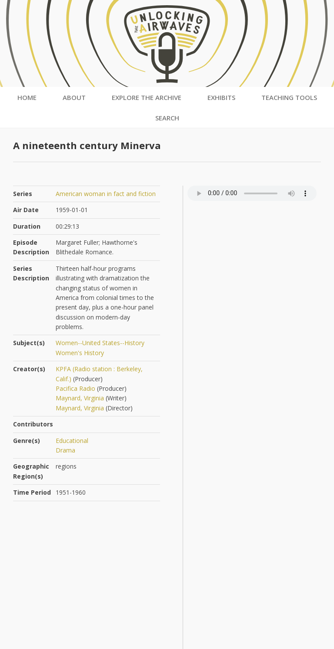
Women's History (80, 353)
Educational (72, 440)
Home (27, 97)
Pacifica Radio (75, 388)
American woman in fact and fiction (106, 194)
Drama (65, 450)
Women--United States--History (100, 343)
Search (167, 117)
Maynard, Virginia (80, 398)
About (74, 97)
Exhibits (221, 97)
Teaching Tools (289, 97)
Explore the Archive (146, 97)
